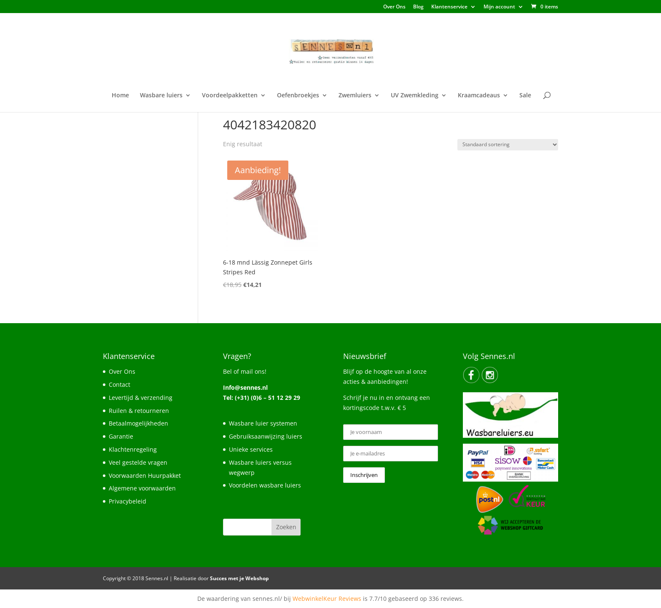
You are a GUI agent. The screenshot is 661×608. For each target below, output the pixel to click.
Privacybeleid (127, 501)
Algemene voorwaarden (142, 488)
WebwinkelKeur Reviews (327, 599)
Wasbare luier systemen (263, 423)
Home (120, 95)
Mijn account (499, 7)
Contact (119, 384)
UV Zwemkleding (414, 95)
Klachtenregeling (133, 449)
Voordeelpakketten (230, 95)
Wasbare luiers (161, 95)
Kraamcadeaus (479, 95)
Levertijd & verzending (140, 398)
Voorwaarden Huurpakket (145, 475)
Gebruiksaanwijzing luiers (265, 436)
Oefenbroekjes (298, 95)
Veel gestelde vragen (138, 462)
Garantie (121, 436)
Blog (418, 7)
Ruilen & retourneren (139, 411)
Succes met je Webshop (239, 578)
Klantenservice (449, 7)
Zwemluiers (355, 95)
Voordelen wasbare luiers (265, 485)
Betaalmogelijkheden (138, 423)
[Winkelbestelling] (507, 144)
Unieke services (251, 449)
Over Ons (394, 7)
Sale (525, 95)
